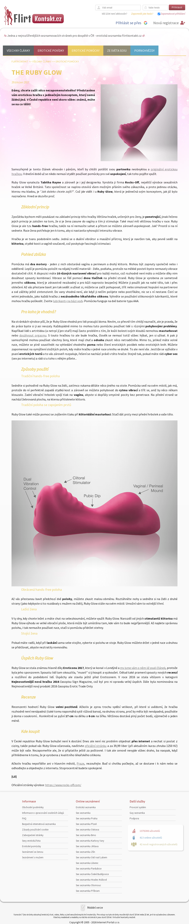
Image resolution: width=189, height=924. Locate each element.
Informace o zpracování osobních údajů (43, 813)
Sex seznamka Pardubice (88, 868)
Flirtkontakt (20, 61)
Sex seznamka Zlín (85, 852)
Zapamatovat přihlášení (173, 13)
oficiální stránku (95, 746)
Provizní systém (138, 807)
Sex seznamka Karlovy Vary (90, 840)
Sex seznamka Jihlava (87, 846)
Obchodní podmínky (33, 807)
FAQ (24, 818)
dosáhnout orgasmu (32, 335)
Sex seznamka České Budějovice (92, 874)
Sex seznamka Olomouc (88, 885)
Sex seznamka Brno (86, 835)
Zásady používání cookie (35, 829)
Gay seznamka (137, 813)
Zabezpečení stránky (32, 835)
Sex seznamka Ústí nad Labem (91, 857)
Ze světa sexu (117, 50)
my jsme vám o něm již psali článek (143, 668)
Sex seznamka (83, 813)
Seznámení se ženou (32, 852)
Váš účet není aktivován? (114, 13)
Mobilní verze (95, 907)
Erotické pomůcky (85, 50)
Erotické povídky (51, 50)
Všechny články (18, 50)
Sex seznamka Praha (86, 818)
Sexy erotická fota (31, 840)
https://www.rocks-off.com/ (63, 785)
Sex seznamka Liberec (87, 863)
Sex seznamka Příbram (88, 891)
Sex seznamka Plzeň (86, 824)
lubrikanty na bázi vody (68, 301)
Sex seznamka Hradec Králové (91, 879)
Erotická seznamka (86, 807)
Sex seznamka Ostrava (87, 829)
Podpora (134, 818)
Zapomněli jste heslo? (142, 13)
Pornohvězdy (144, 50)
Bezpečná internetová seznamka (39, 824)
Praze (80, 763)
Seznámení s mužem (32, 857)
